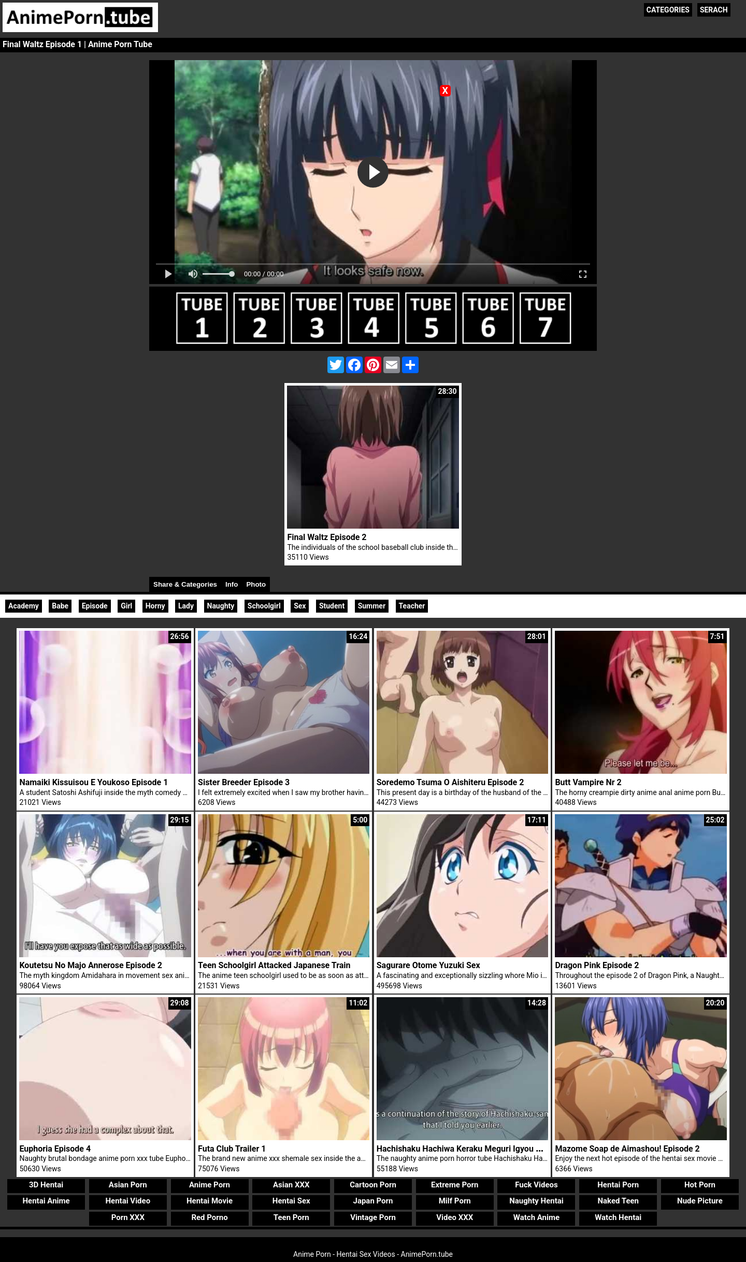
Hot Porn (699, 1184)
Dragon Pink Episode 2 (597, 965)
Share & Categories (185, 584)
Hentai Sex (291, 1201)
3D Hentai (46, 1184)
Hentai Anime (45, 1201)
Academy (23, 606)
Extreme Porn (454, 1184)
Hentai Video (127, 1201)
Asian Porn (128, 1184)
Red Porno (209, 1217)
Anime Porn (209, 1184)
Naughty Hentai (536, 1201)
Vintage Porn (373, 1217)
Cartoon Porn (373, 1184)
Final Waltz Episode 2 (326, 537)
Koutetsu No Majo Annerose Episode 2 (90, 965)
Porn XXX (128, 1217)
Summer (371, 606)
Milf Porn (455, 1201)
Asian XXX (291, 1184)
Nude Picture (700, 1201)
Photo (256, 584)
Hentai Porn (618, 1184)
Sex (300, 606)
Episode (95, 606)
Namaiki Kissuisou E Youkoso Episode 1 (93, 782)
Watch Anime (536, 1217)
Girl (126, 606)
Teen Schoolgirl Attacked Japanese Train (274, 965)
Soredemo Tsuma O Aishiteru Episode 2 (450, 782)
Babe (60, 606)
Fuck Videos (536, 1184)
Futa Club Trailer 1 (232, 1149)
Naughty (221, 606)
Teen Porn (291, 1217)
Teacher (412, 606)
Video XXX (454, 1217)
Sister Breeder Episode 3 (244, 782)
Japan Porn (373, 1201)
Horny (155, 606)
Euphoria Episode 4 (55, 1149)
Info (231, 584)
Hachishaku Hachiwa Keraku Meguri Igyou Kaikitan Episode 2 (491, 1149)
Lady (186, 606)
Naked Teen (618, 1201)
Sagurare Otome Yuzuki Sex (428, 965)
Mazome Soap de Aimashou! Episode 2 (627, 1149)
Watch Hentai (618, 1217)
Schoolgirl (264, 606)
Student (332, 606)
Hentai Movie (210, 1201)
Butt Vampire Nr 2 (588, 782)
